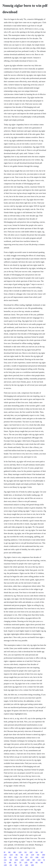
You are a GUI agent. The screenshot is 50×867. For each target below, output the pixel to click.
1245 (5, 854)
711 (5, 862)
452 (11, 865)
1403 (26, 865)
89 (4, 852)
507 (42, 852)
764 (21, 857)
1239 (32, 854)
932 (25, 852)
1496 (36, 857)
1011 (15, 857)
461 (17, 854)
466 (42, 862)
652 (10, 857)
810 (38, 854)
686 (14, 852)
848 (10, 862)
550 (26, 857)
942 (22, 854)
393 (11, 860)
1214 (11, 854)
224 (27, 854)
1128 (22, 860)
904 (16, 865)
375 (21, 865)
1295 (25, 862)
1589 (28, 860)
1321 (5, 860)
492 (36, 862)
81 (44, 860)
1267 (31, 852)
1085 (32, 865)
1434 (16, 860)
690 (9, 852)
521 (5, 857)
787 (20, 862)
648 (33, 860)
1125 (39, 860)
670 (31, 857)
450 (31, 862)
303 (15, 862)
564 (36, 852)
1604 (43, 854)
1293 (20, 852)
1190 (5, 865)
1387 (42, 857)
